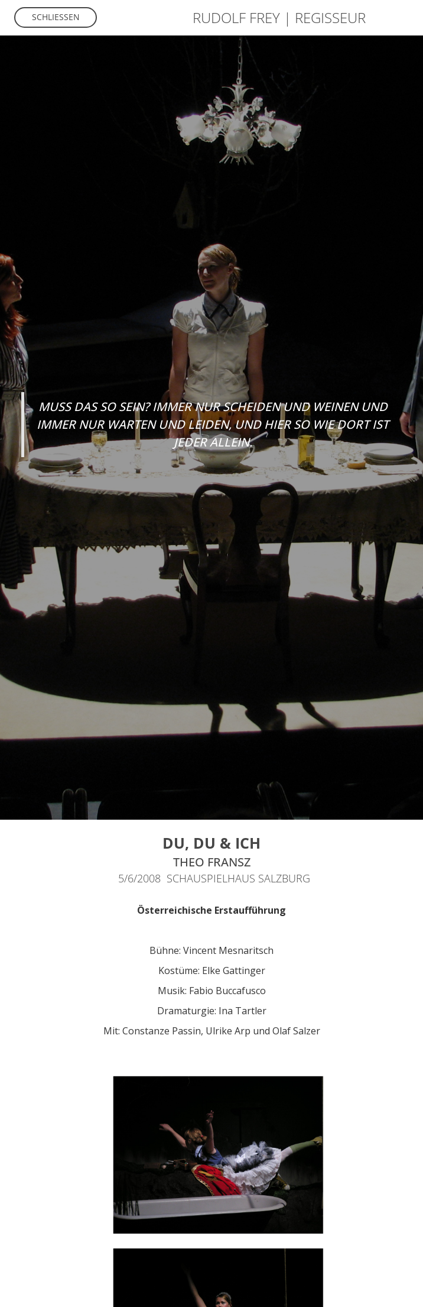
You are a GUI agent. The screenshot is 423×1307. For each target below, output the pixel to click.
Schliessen (56, 16)
